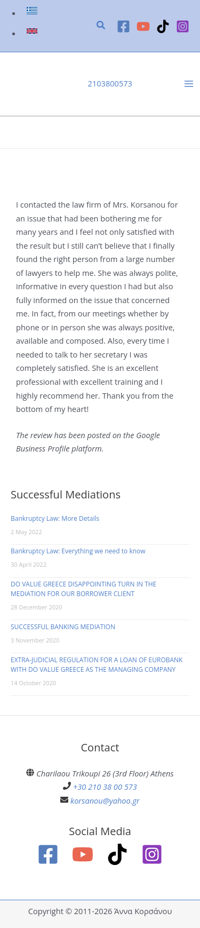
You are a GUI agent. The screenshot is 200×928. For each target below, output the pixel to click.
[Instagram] (182, 26)
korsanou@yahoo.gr (105, 800)
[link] (33, 12)
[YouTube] (143, 26)
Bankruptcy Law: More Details (55, 518)
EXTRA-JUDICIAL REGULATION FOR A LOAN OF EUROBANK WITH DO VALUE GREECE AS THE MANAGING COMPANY (96, 664)
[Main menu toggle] (189, 84)
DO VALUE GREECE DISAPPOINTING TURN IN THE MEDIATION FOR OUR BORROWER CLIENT (83, 589)
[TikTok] (163, 26)
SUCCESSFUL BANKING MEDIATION (63, 626)
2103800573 (110, 83)
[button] (101, 26)
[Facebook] (123, 26)
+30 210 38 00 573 (105, 786)
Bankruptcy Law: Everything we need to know (78, 551)
